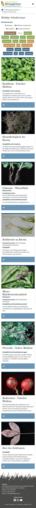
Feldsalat (5, 37)
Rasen (15, 41)
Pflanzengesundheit (12, 10)
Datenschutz (20, 504)
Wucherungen (27, 45)
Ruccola (22, 41)
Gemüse (10, 49)
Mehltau (26, 49)
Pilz (18, 45)
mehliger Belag (9, 45)
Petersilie (31, 37)
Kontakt (7, 504)
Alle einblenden (10, 33)
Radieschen (6, 41)
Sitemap (26, 504)
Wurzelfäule (8, 53)
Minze (23, 37)
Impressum (13, 504)
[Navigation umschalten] (33, 4)
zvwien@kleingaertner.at (13, 493)
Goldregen (14, 37)
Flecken (30, 41)
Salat (21, 53)
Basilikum (28, 33)
